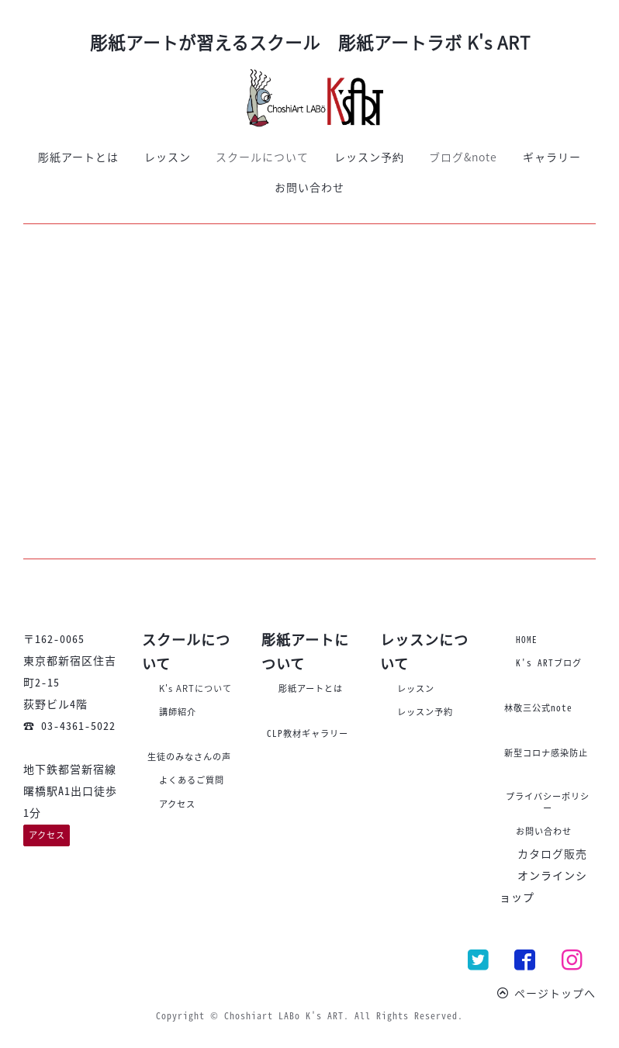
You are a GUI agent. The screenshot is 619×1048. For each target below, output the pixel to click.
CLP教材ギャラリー (307, 733)
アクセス (47, 835)
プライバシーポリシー (548, 802)
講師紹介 (177, 711)
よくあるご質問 (191, 780)
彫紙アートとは (78, 156)
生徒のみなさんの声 (189, 756)
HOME (527, 639)
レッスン (167, 156)
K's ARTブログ (549, 662)
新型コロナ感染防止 (546, 752)
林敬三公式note (538, 707)
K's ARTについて (195, 688)
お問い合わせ (309, 187)
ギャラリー (552, 156)
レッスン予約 (369, 156)
